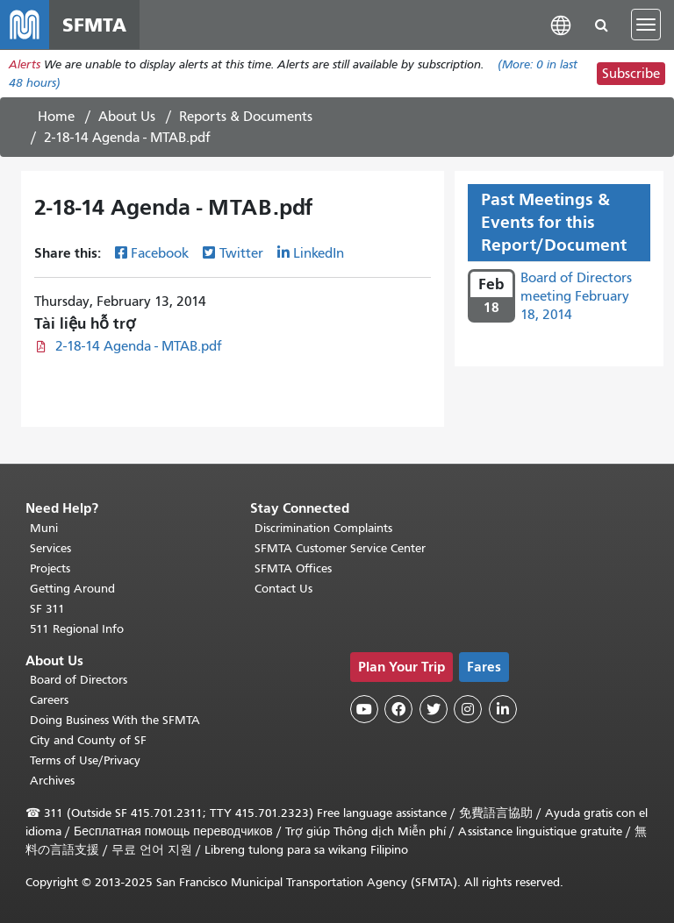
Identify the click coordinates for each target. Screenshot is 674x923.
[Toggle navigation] (646, 24)
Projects (50, 568)
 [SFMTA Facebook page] (398, 709)
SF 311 (47, 608)
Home (56, 116)
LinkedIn (318, 253)
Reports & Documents (245, 116)
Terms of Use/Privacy (85, 760)
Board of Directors (78, 679)
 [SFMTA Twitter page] (434, 709)
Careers (49, 699)
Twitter (241, 253)
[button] (561, 24)
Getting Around (72, 588)
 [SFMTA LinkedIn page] (503, 709)
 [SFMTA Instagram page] (468, 709)
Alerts (24, 64)
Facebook (160, 253)
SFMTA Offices (293, 568)
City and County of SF (88, 740)
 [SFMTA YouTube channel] (364, 709)
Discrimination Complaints (323, 528)
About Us (126, 116)
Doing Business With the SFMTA (115, 720)
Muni (44, 528)
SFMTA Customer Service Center (340, 548)
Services (50, 548)
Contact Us (283, 588)
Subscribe (631, 74)
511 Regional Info (77, 628)
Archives (52, 780)
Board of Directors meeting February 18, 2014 (576, 296)
